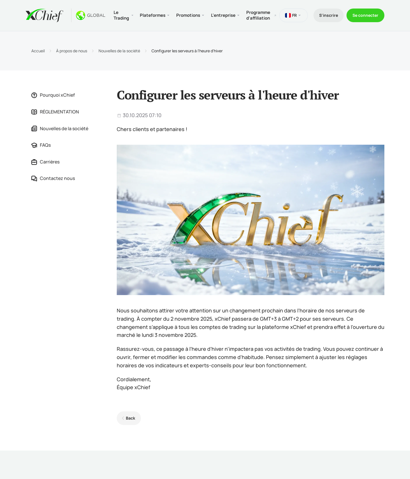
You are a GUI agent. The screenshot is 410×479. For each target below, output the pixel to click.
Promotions (188, 15)
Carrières (45, 162)
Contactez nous (53, 178)
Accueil (38, 50)
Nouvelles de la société (119, 50)
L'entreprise (223, 15)
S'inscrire (328, 15)
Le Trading (121, 15)
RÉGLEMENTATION (55, 112)
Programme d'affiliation (258, 15)
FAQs (41, 145)
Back (130, 418)
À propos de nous (71, 50)
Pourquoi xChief (53, 95)
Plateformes (152, 15)
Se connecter (365, 15)
